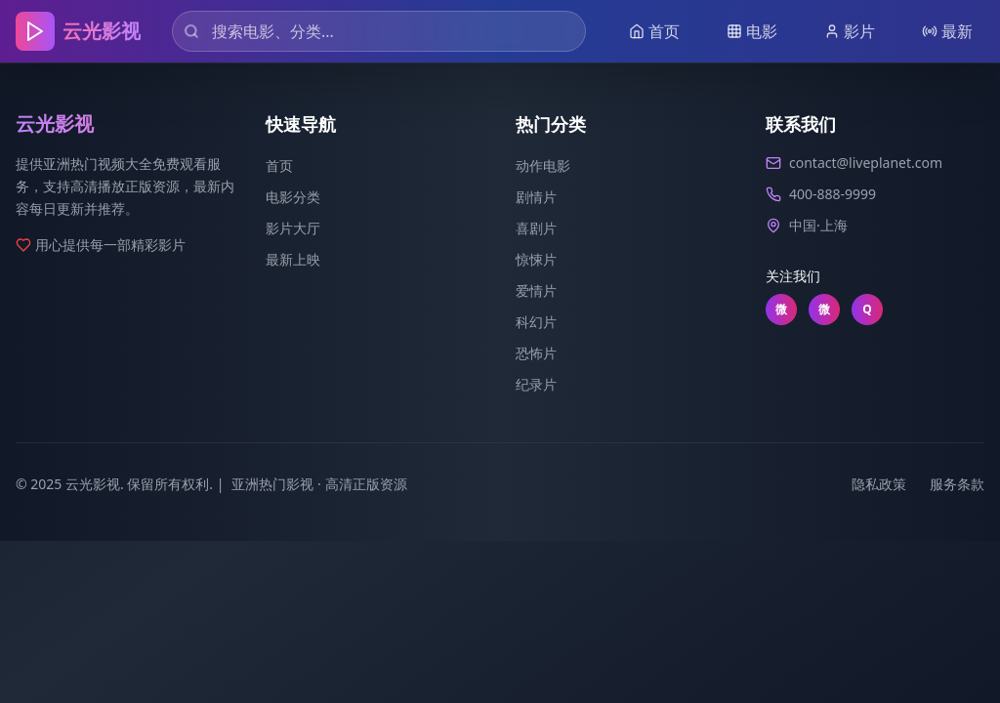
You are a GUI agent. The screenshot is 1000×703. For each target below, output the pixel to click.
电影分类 (293, 196)
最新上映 (293, 259)
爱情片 (536, 290)
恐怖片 (536, 353)
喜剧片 (536, 228)
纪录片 (536, 384)
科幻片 (536, 321)
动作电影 (543, 165)
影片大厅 (293, 228)
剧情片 (536, 196)
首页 (279, 165)
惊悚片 (536, 259)
